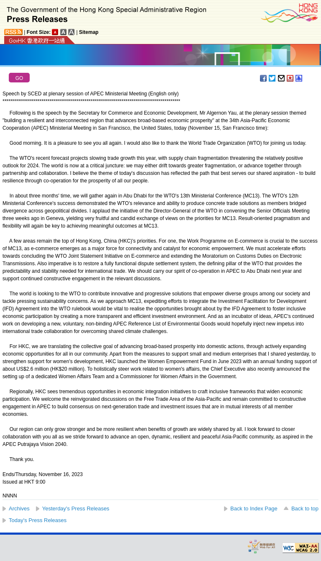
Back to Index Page (254, 508)
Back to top (304, 508)
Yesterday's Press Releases (76, 508)
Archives (19, 508)
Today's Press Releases (37, 520)
